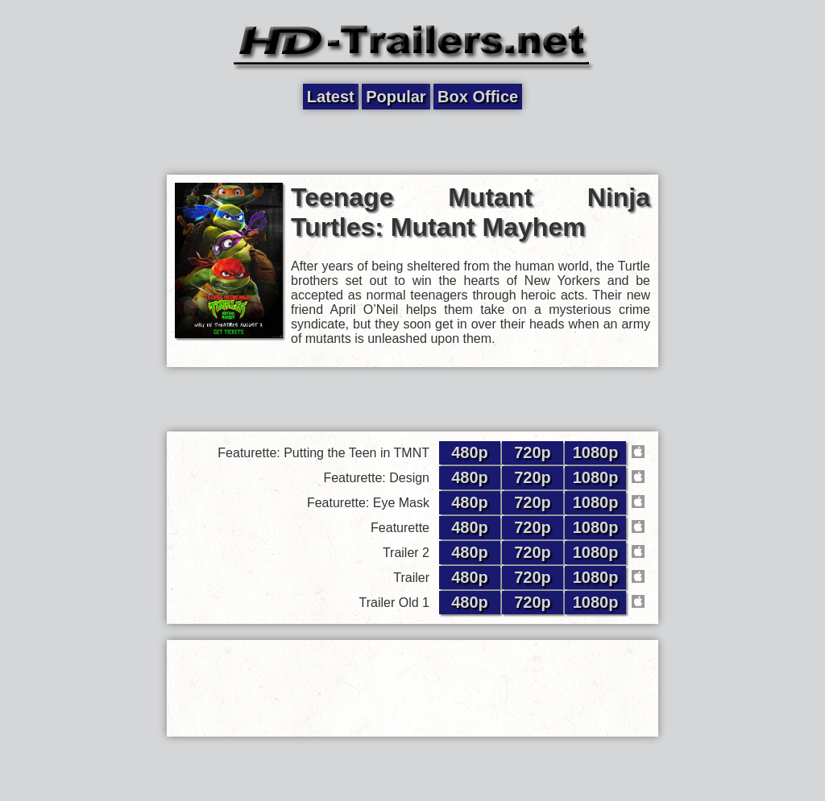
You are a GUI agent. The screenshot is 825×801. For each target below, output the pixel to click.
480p (469, 452)
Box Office (477, 96)
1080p (596, 452)
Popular (395, 96)
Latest (330, 96)
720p (532, 452)
